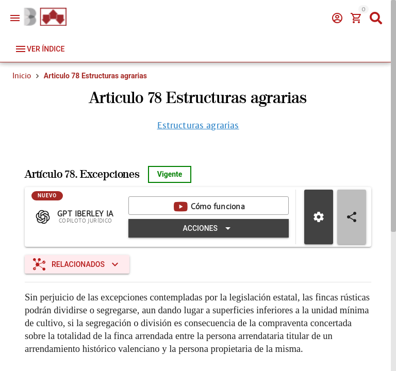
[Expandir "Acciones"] (208, 228)
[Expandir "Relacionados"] (77, 264)
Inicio (21, 75)
